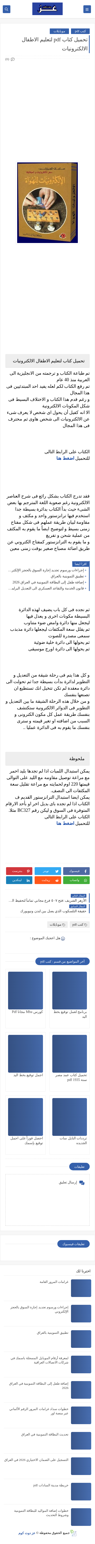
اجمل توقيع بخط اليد (28, 1075)
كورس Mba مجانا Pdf (27, 1012)
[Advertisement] (47, 109)
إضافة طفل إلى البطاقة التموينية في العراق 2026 (48, 582)
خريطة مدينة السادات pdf (50, 1485)
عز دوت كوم (26, 1533)
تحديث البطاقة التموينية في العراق (44, 1434)
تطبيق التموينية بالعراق (67, 576)
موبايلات (59, 31)
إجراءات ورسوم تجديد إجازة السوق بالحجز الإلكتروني (46, 570)
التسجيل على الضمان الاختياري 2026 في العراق (36, 1460)
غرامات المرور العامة (54, 1282)
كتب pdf (80, 31)
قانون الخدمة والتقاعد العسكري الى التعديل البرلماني (46, 588)
